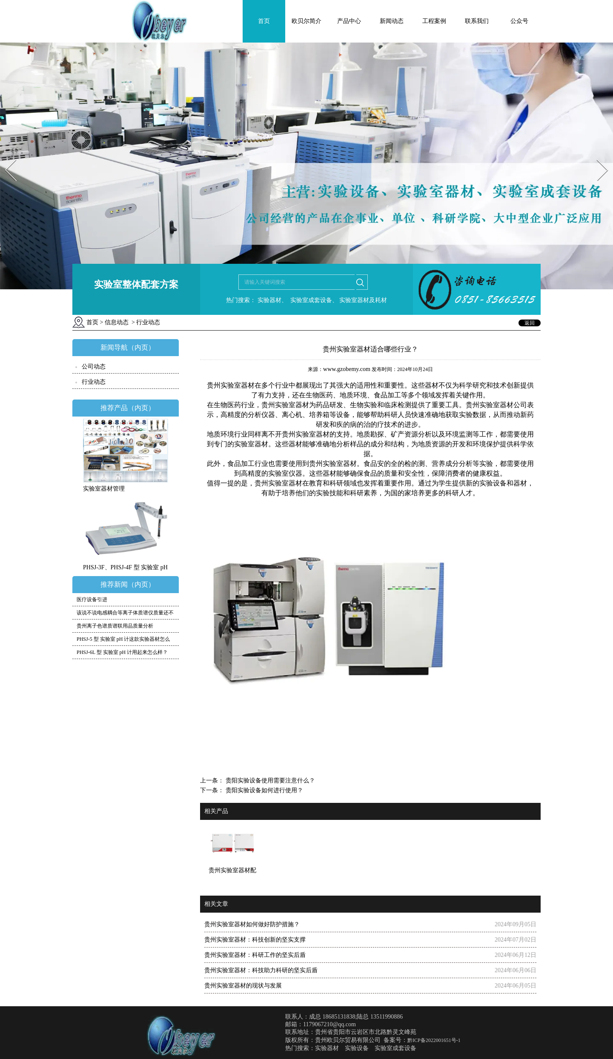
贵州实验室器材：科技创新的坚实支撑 (255, 939)
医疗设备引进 (92, 599)
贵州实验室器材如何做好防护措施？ (252, 924)
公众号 (519, 21)
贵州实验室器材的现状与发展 (243, 985)
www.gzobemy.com (346, 369)
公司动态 (94, 366)
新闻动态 (392, 21)
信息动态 (117, 322)
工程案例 (434, 21)
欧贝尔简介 (306, 21)
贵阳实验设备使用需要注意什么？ (269, 780)
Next (597, 157)
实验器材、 (271, 300)
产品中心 (349, 21)
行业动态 (94, 382)
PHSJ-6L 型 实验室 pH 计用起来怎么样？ (122, 652)
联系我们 (477, 21)
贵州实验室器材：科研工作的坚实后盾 (255, 955)
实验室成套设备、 (313, 300)
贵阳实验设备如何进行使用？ (263, 790)
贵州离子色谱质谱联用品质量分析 (115, 626)
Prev (5, 157)
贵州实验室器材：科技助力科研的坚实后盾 (261, 970)
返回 (529, 323)
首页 (264, 21)
